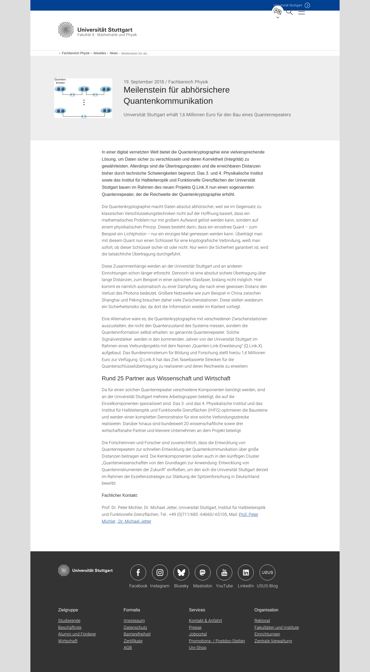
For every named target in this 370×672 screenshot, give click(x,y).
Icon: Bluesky (181, 572)
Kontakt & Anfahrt (205, 620)
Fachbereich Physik (76, 53)
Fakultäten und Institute (277, 627)
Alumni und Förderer (77, 634)
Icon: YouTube (224, 572)
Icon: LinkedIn (246, 572)
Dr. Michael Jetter (134, 521)
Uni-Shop (197, 647)
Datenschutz (135, 627)
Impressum (134, 620)
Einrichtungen (267, 634)
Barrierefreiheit (137, 634)
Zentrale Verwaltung (273, 640)
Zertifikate (133, 640)
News (114, 53)
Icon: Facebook (138, 572)
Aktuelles (99, 53)
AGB (128, 647)
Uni (288, 5)
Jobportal (198, 634)
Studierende (69, 620)
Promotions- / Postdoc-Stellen (217, 640)
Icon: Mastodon (203, 572)
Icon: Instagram (160, 572)
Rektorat (262, 620)
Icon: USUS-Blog (267, 572)
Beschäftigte (69, 627)
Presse (195, 627)
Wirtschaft (67, 640)
